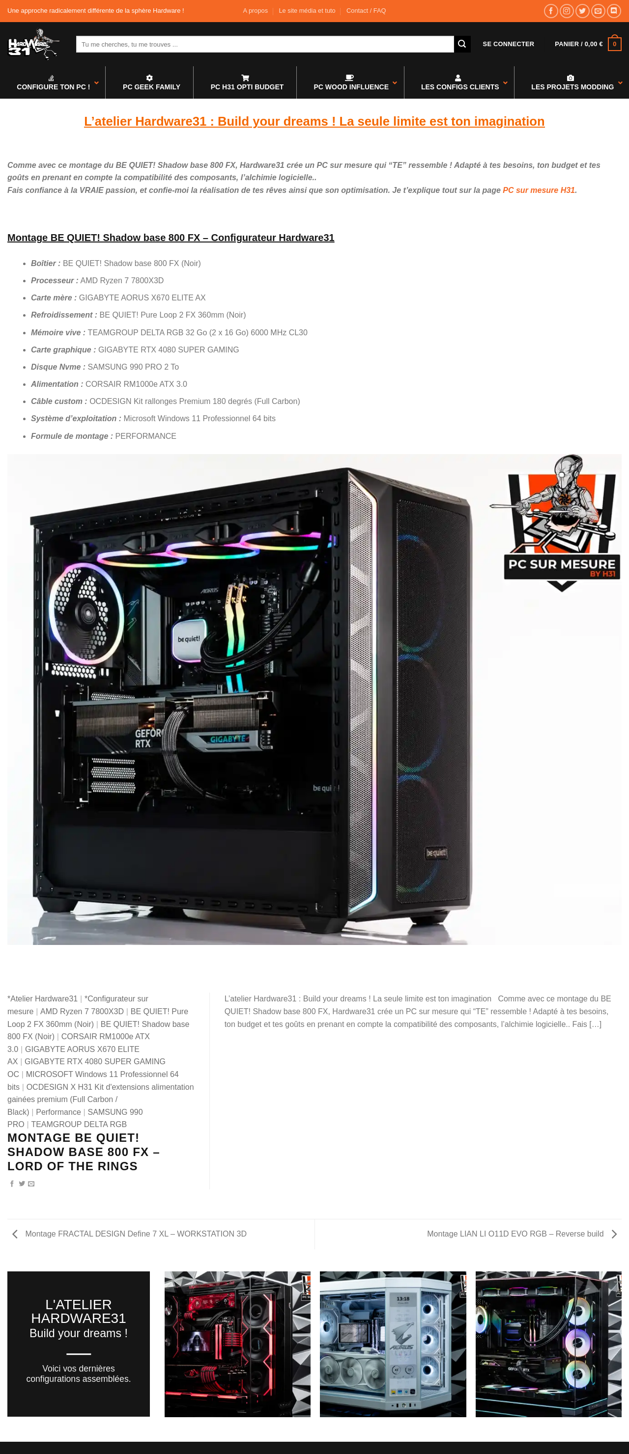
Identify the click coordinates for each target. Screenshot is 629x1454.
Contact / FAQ (366, 10)
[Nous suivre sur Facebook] (551, 11)
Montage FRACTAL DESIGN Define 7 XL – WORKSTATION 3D (129, 1234)
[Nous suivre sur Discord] (614, 11)
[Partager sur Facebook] (12, 1184)
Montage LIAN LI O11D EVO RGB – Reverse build (522, 1234)
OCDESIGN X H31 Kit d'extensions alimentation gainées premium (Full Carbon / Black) (100, 1099)
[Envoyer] (462, 44)
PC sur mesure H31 (539, 190)
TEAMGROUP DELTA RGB (79, 1124)
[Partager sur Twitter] (22, 1184)
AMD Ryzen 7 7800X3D (82, 1011)
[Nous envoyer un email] (598, 11)
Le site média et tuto (307, 10)
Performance (58, 1112)
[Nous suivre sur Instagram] (567, 11)
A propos (255, 10)
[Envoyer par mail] (31, 1184)
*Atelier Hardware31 (42, 999)
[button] (509, 44)
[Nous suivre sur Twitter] (582, 11)
